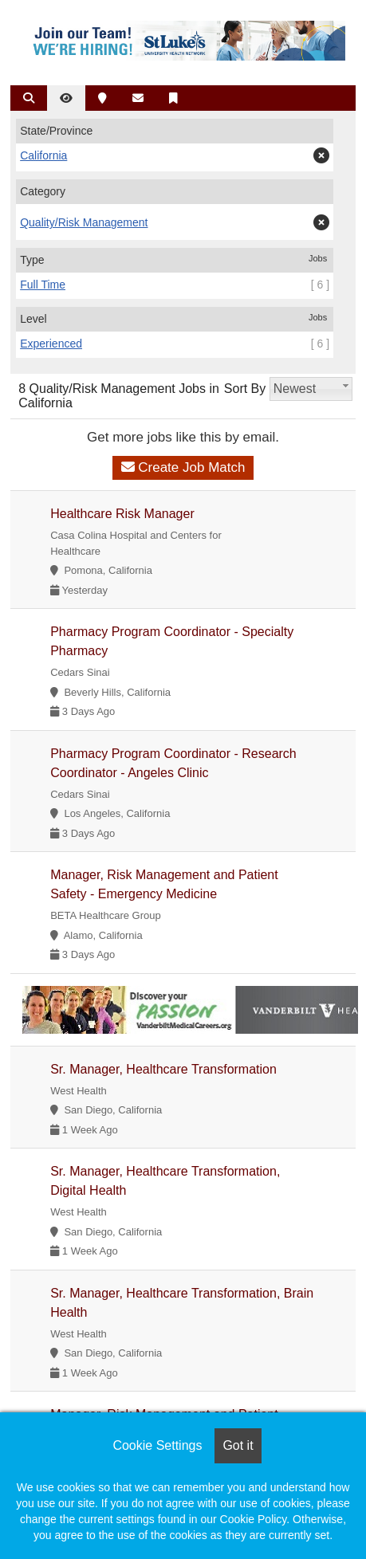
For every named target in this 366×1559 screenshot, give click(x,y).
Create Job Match (183, 467)
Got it (237, 1445)
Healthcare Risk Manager (122, 513)
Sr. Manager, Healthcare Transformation (163, 1069)
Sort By (245, 388)
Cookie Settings (157, 1445)
